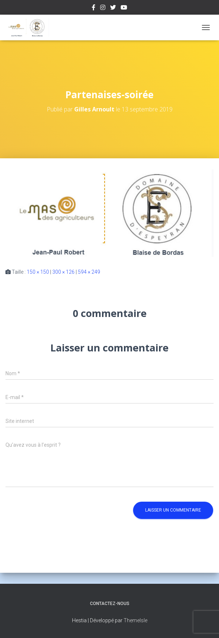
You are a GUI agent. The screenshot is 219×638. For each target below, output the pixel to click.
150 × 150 (38, 272)
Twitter (113, 8)
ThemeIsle (135, 620)
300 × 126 (63, 272)
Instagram (102, 8)
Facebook (93, 8)
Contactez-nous (109, 603)
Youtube (124, 8)
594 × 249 (89, 272)
